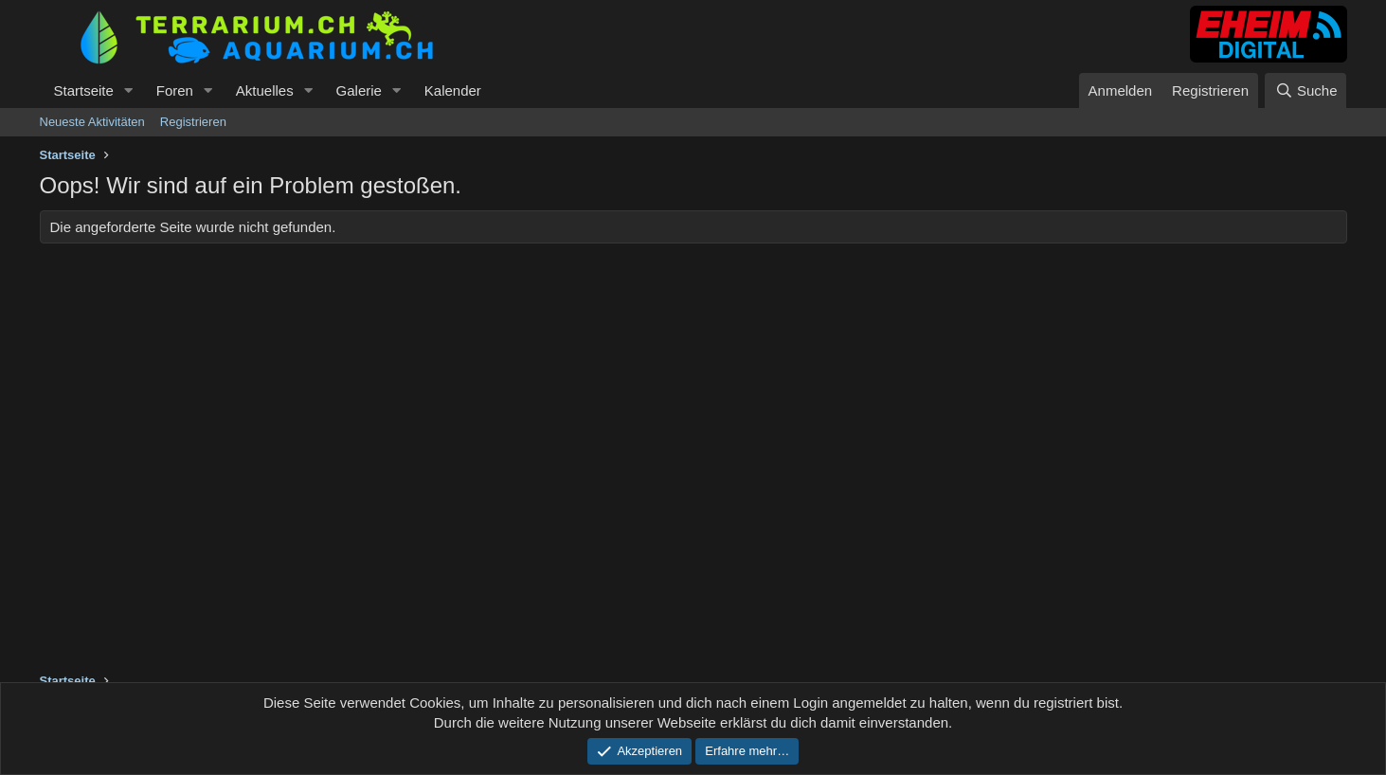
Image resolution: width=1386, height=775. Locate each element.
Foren (174, 90)
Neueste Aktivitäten (92, 122)
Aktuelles (265, 90)
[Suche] (1305, 90)
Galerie (359, 90)
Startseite (84, 90)
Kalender (452, 90)
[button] (129, 90)
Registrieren (193, 122)
